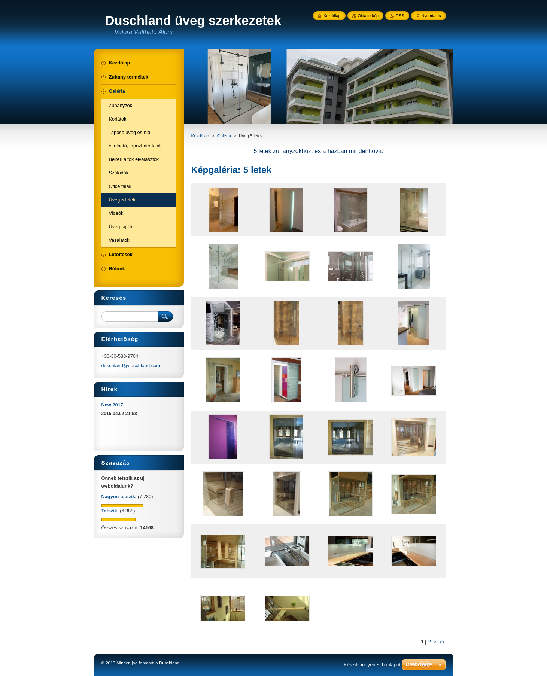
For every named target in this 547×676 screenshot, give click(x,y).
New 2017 (112, 405)
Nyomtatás (431, 15)
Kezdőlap (200, 136)
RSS (400, 15)
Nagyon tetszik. (119, 496)
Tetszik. (110, 511)
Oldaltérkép (368, 15)
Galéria (224, 136)
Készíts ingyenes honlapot (372, 664)
